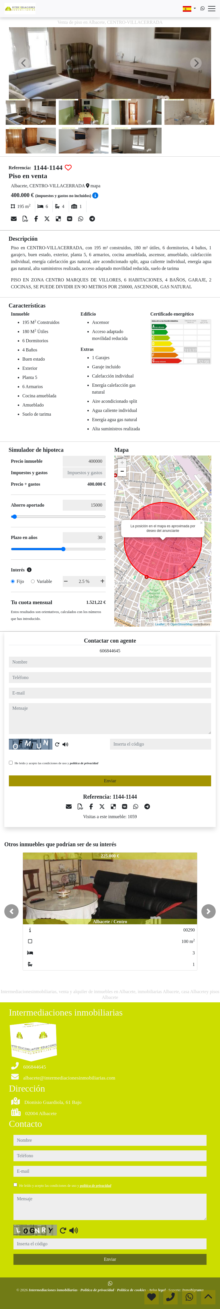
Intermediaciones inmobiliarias (53, 1290)
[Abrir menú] (211, 8)
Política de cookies (132, 1290)
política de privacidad (84, 763)
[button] (11, 911)
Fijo (20, 581)
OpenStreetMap (181, 624)
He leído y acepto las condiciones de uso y (56, 763)
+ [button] (122, 463)
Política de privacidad (97, 1290)
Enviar (110, 780)
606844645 (110, 650)
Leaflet (160, 624)
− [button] (122, 472)
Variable (44, 581)
